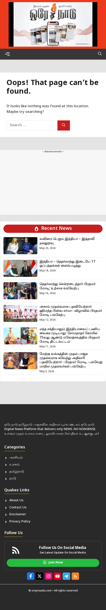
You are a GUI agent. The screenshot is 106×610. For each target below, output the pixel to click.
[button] (100, 54)
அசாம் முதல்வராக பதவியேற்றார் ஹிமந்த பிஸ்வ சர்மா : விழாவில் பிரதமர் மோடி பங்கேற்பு (71, 311)
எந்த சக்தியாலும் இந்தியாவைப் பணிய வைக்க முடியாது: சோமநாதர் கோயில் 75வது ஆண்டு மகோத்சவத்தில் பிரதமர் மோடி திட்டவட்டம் (70, 335)
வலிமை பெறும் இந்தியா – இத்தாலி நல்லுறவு (67, 241)
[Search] (63, 125)
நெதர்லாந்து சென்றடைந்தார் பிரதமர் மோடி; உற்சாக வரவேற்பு (67, 286)
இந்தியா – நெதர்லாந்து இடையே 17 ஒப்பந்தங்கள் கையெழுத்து (67, 264)
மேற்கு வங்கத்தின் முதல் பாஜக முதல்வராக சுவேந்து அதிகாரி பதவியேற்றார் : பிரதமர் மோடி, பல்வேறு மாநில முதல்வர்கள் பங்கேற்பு (71, 360)
